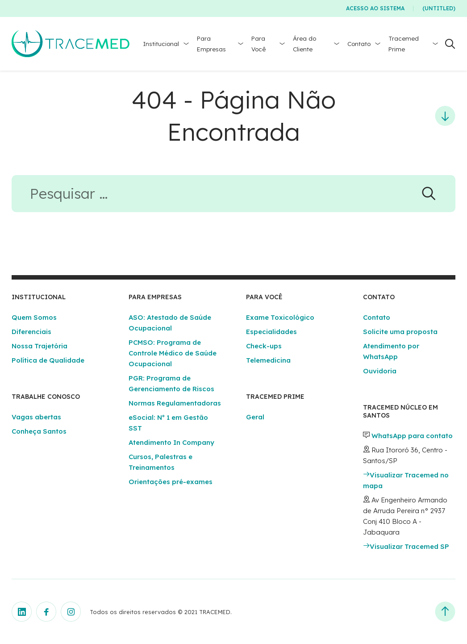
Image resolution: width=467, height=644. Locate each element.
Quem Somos (34, 317)
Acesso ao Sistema (375, 8)
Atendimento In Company (171, 442)
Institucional (161, 43)
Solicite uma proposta (400, 331)
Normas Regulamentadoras (175, 403)
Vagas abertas (36, 417)
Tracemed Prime (403, 43)
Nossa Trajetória (39, 346)
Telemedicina (268, 360)
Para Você (258, 43)
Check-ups (264, 346)
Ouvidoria (379, 371)
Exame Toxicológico (280, 317)
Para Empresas (211, 43)
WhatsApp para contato (412, 435)
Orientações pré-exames (171, 481)
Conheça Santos (39, 431)
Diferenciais (31, 331)
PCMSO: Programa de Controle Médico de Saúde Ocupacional (173, 353)
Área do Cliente (304, 43)
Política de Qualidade (48, 360)
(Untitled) (438, 8)
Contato (359, 43)
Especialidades (271, 331)
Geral (255, 417)
